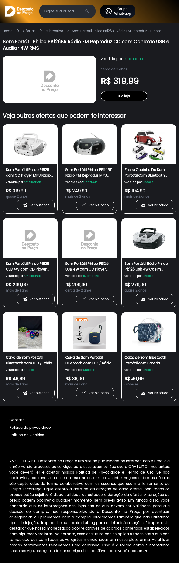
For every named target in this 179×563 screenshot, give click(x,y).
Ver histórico (36, 205)
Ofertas (29, 31)
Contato (17, 420)
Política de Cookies (26, 435)
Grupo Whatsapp (118, 11)
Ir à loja (124, 96)
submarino (54, 31)
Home (8, 31)
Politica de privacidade (30, 427)
